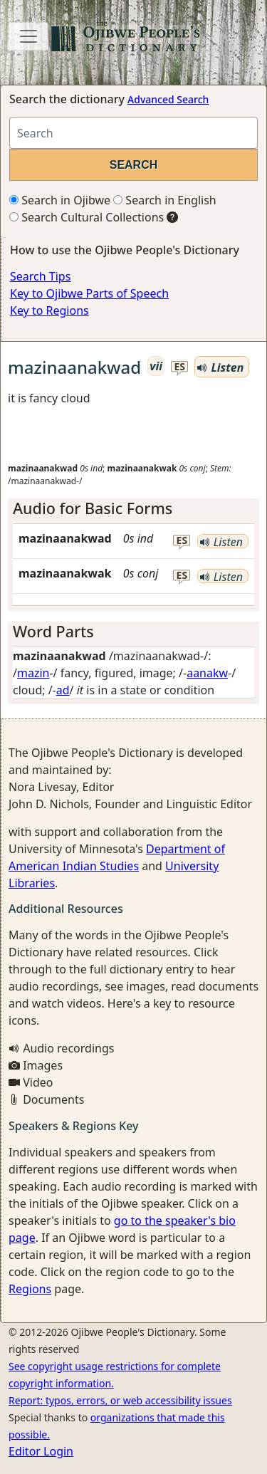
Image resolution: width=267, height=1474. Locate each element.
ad (63, 690)
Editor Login (41, 1451)
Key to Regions (49, 310)
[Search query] (133, 133)
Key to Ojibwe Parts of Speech (89, 293)
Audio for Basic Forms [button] (92, 508)
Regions (30, 1289)
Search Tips (40, 276)
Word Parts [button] (53, 631)
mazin (33, 673)
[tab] (133, 508)
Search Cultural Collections (86, 217)
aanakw (207, 673)
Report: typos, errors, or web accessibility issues (120, 1400)
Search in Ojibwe (59, 200)
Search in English (164, 200)
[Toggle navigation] (28, 36)
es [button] (179, 367)
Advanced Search (168, 99)
